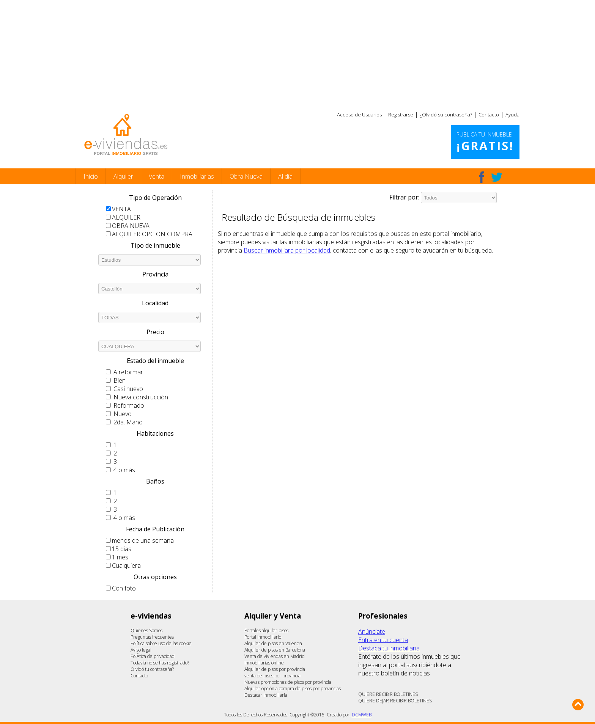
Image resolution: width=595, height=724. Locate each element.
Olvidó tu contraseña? (152, 669)
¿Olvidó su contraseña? (446, 114)
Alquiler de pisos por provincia (274, 669)
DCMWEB (361, 714)
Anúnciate (371, 631)
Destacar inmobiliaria (265, 695)
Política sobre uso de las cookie (161, 643)
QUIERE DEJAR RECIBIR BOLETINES (395, 700)
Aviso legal (141, 650)
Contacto (489, 114)
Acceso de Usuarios (359, 114)
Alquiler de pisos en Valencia (273, 643)
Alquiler (123, 176)
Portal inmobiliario (262, 637)
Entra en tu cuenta (383, 640)
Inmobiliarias (197, 176)
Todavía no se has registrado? (160, 663)
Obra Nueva (246, 176)
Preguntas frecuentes (152, 637)
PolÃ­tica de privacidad (153, 656)
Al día (285, 176)
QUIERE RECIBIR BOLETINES (388, 694)
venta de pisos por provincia (272, 675)
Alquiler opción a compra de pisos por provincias (292, 688)
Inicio (90, 176)
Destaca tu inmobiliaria (389, 648)
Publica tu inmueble (485, 142)
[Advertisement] (297, 53)
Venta (156, 176)
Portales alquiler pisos (266, 630)
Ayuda (512, 114)
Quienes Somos (146, 630)
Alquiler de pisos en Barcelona (274, 650)
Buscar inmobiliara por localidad (287, 250)
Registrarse (400, 114)
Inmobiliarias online (264, 663)
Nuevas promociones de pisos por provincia (287, 682)
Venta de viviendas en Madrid (274, 656)
